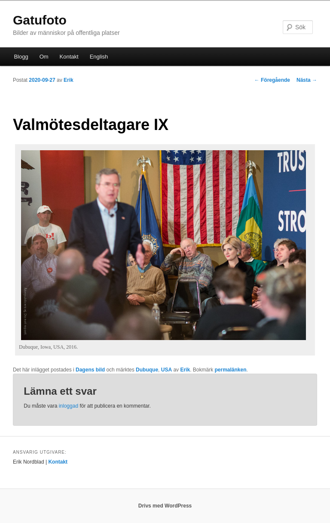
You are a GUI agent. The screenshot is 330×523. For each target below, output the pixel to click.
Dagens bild (90, 370)
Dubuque (147, 370)
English (99, 56)
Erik (68, 80)
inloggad (68, 406)
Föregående (272, 80)
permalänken (230, 370)
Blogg (21, 56)
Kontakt (69, 56)
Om (44, 56)
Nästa (306, 80)
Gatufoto (40, 20)
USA (166, 370)
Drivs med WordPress (165, 506)
